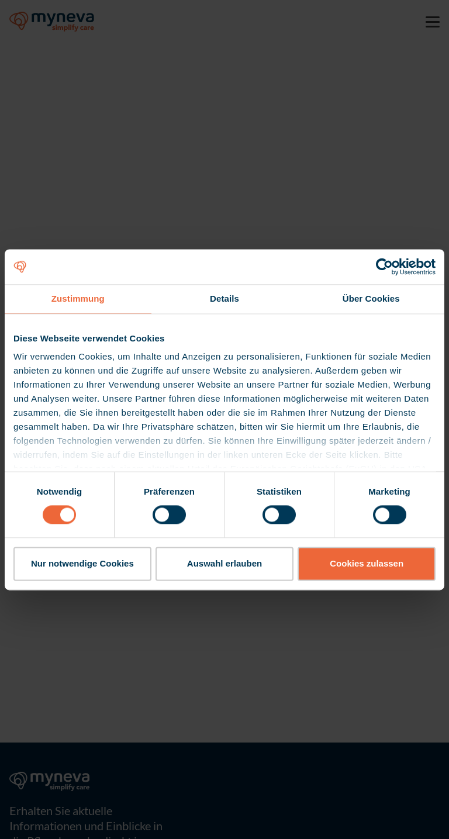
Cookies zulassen (366, 563)
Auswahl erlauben (224, 563)
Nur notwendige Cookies (82, 563)
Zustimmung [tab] (78, 298)
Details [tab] (224, 298)
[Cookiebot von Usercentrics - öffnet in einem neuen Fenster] (384, 266)
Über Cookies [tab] (371, 298)
